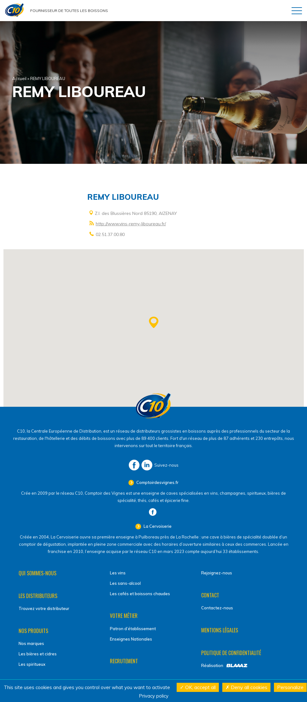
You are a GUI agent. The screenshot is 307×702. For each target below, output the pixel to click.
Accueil (19, 78)
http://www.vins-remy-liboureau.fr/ (131, 224)
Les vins (118, 572)
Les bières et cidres (38, 653)
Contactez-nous (217, 607)
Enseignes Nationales (131, 639)
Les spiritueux (32, 664)
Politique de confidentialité (231, 653)
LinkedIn (146, 465)
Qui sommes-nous (37, 573)
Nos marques (31, 643)
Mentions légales (219, 630)
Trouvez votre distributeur (44, 608)
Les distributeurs (38, 596)
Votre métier (124, 615)
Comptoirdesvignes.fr (157, 482)
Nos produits (33, 631)
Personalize (290, 687)
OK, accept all (198, 687)
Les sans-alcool (125, 583)
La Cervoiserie (157, 526)
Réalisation (212, 665)
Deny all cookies (246, 687)
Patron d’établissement (133, 628)
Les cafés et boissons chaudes (140, 593)
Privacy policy (153, 696)
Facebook (134, 465)
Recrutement (124, 661)
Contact (210, 595)
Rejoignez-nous (216, 572)
